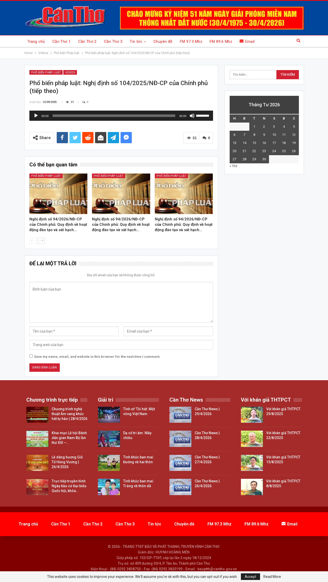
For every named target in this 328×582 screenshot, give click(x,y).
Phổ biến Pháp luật (46, 72)
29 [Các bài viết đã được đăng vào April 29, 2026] (254, 159)
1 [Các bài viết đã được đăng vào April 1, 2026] (254, 126)
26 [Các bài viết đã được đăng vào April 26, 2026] (294, 151)
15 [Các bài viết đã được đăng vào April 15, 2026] (254, 143)
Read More (272, 576)
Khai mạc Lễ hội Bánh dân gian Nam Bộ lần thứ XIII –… (69, 438)
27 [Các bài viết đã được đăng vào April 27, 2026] (234, 159)
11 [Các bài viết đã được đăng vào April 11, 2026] (284, 135)
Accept (250, 577)
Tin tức (136, 41)
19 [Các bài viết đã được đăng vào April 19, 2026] (294, 143)
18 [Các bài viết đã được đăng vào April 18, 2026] (284, 143)
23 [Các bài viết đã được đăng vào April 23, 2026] (264, 151)
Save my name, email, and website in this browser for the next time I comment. (97, 357)
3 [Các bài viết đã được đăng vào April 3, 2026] (274, 126)
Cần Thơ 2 (87, 41)
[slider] (114, 115)
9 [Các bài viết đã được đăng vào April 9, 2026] (264, 135)
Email (247, 41)
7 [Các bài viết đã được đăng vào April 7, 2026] (244, 135)
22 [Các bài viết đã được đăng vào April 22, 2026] (254, 151)
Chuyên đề (163, 41)
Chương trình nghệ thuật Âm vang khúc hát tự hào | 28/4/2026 (69, 414)
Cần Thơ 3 (113, 41)
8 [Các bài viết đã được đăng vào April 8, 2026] (254, 135)
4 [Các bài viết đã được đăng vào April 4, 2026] (284, 126)
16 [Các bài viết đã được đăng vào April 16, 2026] (264, 143)
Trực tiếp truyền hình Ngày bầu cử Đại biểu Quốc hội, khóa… (69, 486)
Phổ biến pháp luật (46, 176)
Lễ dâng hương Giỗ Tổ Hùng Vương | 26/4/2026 (67, 462)
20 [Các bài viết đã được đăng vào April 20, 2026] (234, 151)
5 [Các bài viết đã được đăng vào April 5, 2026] (294, 126)
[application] (121, 116)
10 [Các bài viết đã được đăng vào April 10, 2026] (274, 135)
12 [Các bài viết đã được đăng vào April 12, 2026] (294, 135)
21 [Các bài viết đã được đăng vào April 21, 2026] (244, 151)
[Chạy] (36, 115)
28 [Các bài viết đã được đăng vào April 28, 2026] (244, 159)
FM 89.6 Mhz (221, 41)
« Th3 (233, 166)
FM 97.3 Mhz (191, 41)
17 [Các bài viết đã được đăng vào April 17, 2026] (274, 143)
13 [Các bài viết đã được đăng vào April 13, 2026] (234, 143)
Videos (70, 72)
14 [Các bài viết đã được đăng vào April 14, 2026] (244, 143)
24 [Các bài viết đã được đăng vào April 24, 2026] (274, 151)
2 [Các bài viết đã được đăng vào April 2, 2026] (264, 126)
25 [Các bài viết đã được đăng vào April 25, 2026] (284, 151)
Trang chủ (36, 41)
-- (33, 240)
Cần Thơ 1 (61, 41)
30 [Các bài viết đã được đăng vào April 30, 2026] (264, 159)
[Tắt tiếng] (192, 115)
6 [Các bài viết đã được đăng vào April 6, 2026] (234, 135)
